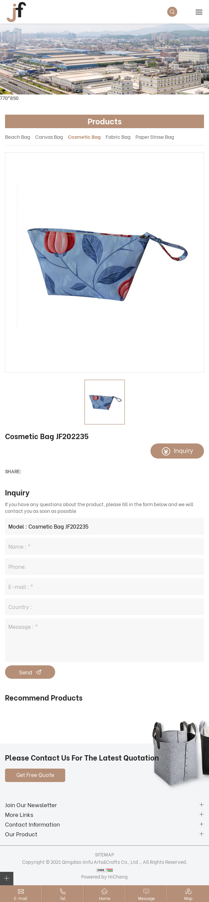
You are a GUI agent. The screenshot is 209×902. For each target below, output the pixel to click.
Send (25, 672)
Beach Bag (17, 136)
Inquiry (183, 450)
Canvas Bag (49, 136)
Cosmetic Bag (84, 136)
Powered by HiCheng (104, 876)
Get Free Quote (35, 774)
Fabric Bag (118, 136)
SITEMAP (104, 854)
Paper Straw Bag (154, 136)
